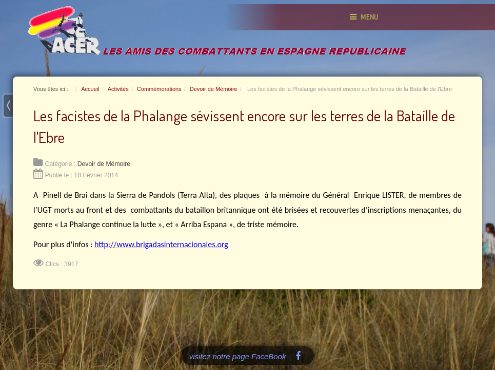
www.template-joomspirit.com (4, 319)
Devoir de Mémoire (103, 164)
